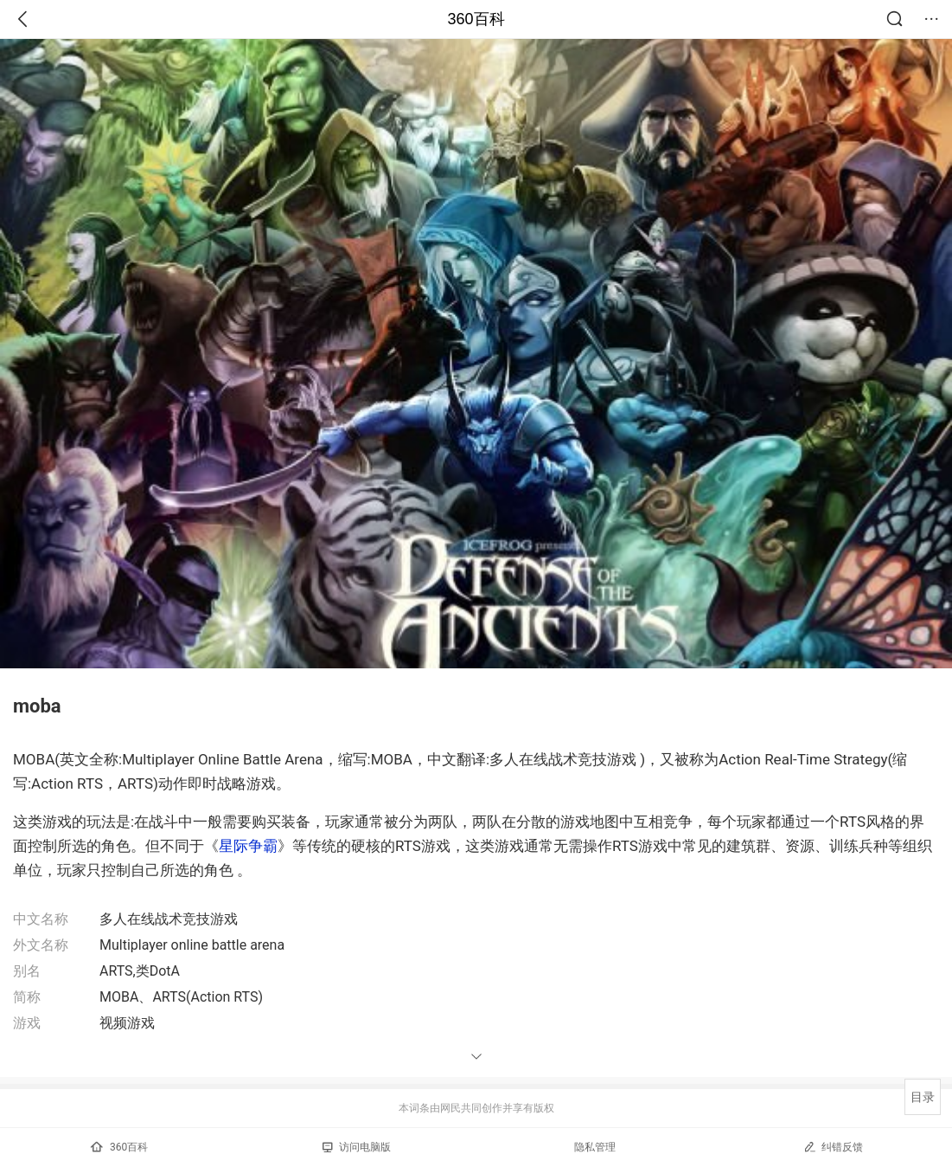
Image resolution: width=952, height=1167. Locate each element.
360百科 (475, 19)
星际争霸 (248, 845)
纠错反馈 (833, 1146)
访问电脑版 (357, 1147)
